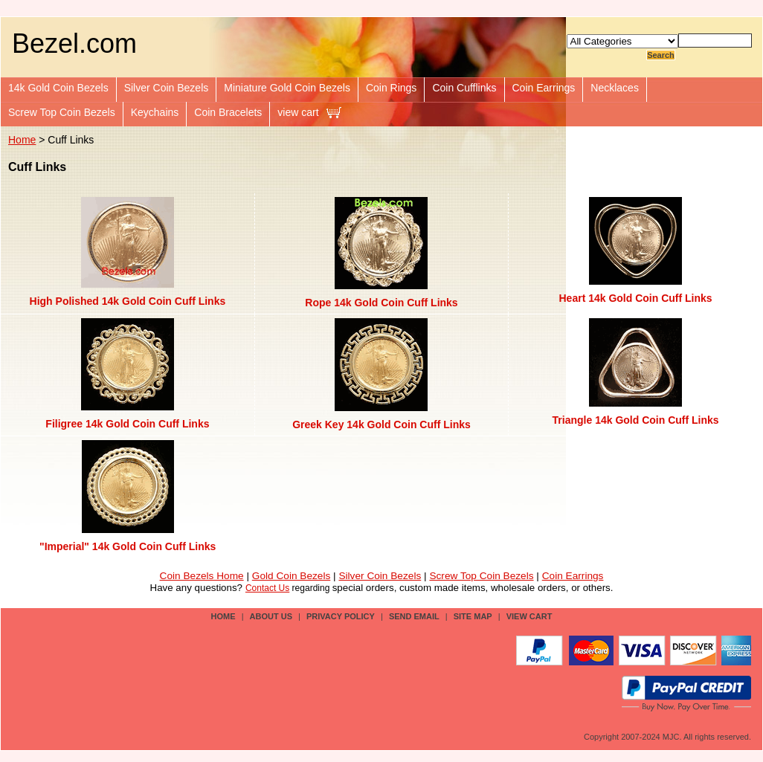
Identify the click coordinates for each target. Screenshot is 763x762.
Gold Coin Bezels (291, 575)
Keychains (155, 112)
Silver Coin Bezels (166, 88)
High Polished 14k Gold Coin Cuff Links (128, 301)
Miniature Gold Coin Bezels (287, 88)
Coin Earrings (544, 88)
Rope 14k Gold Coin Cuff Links (381, 303)
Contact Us (267, 588)
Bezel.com (74, 43)
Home (22, 140)
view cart (297, 112)
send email (414, 616)
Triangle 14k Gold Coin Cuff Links (636, 420)
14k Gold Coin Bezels (58, 88)
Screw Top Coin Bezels (61, 112)
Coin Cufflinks (464, 88)
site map (473, 616)
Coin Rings (391, 88)
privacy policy (340, 616)
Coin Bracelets (228, 112)
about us (271, 616)
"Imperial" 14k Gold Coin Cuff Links (127, 546)
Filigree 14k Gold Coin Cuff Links (127, 424)
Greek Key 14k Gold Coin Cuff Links (381, 424)
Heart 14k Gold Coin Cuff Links (635, 298)
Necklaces (614, 88)
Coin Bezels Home (202, 575)
